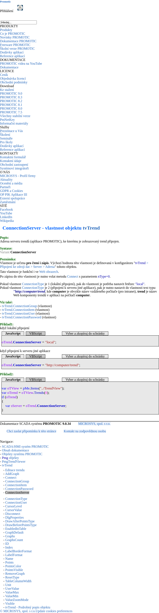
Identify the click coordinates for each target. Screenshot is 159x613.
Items (35, 388)
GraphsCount (14, 540)
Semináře (6, 138)
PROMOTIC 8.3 (11, 97)
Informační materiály (14, 123)
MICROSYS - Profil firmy (18, 176)
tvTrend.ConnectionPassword (21, 317)
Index (9, 547)
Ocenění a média (11, 183)
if (3, 397)
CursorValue (13, 510)
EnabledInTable (15, 528)
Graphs (10, 536)
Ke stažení (7, 89)
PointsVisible (14, 570)
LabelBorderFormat (18, 551)
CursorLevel (13, 506)
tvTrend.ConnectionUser (18, 313)
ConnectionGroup (17, 481)
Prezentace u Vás (11, 131)
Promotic (5, 1)
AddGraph (12, 474)
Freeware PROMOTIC (15, 45)
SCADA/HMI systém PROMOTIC (25, 446)
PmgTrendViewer (13, 461)
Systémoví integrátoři (14, 168)
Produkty (6, 30)
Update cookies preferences (54, 611)
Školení (5, 134)
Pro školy (6, 142)
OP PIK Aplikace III (13, 194)
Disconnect (12, 513)
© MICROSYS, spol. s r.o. (18, 611)
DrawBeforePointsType (21, 525)
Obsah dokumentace (15, 450)
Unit (8, 585)
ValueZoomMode (16, 600)
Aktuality (6, 179)
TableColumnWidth (18, 581)
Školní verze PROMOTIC (17, 48)
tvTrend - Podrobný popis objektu (27, 607)
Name (9, 558)
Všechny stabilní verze (15, 116)
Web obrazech (48, 271)
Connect (72, 276)
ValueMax (12, 592)
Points (9, 562)
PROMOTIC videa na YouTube (21, 63)
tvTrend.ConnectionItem (18, 309)
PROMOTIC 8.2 (11, 101)
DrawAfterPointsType (20, 521)
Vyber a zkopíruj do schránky (85, 333)
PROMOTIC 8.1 (11, 104)
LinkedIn (6, 217)
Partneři (5, 187)
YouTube (6, 213)
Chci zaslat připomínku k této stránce (31, 431)
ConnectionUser (16, 502)
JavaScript (13, 333)
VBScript (35, 333)
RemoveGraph (15, 573)
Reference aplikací (12, 56)
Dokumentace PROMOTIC (18, 41)
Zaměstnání (8, 202)
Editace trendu (15, 470)
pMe (26, 388)
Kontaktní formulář (13, 157)
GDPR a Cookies (11, 191)
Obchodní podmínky (13, 82)
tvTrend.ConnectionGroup (19, 306)
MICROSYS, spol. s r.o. (94, 423)
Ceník (4, 75)
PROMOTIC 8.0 (11, 108)
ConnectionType (33, 284)
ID (7, 543)
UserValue (12, 588)
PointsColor (13, 566)
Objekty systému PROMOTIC (22, 454)
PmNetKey (7, 119)
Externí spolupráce (12, 198)
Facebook (6, 209)
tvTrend (91, 228)
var (4, 388)
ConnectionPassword (19, 489)
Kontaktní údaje (10, 161)
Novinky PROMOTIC (15, 37)
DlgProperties (14, 517)
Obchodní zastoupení (14, 164)
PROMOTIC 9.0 (11, 93)
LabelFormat (13, 555)
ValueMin (11, 596)
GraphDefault (14, 532)
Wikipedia (7, 220)
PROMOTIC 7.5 (11, 112)
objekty (10, 458)
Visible (10, 603)
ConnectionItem (16, 485)
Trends (39, 393)
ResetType (12, 577)
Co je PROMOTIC (12, 33)
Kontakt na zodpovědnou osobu (85, 431)
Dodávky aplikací (11, 52)
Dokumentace (9, 67)
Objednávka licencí (13, 78)
